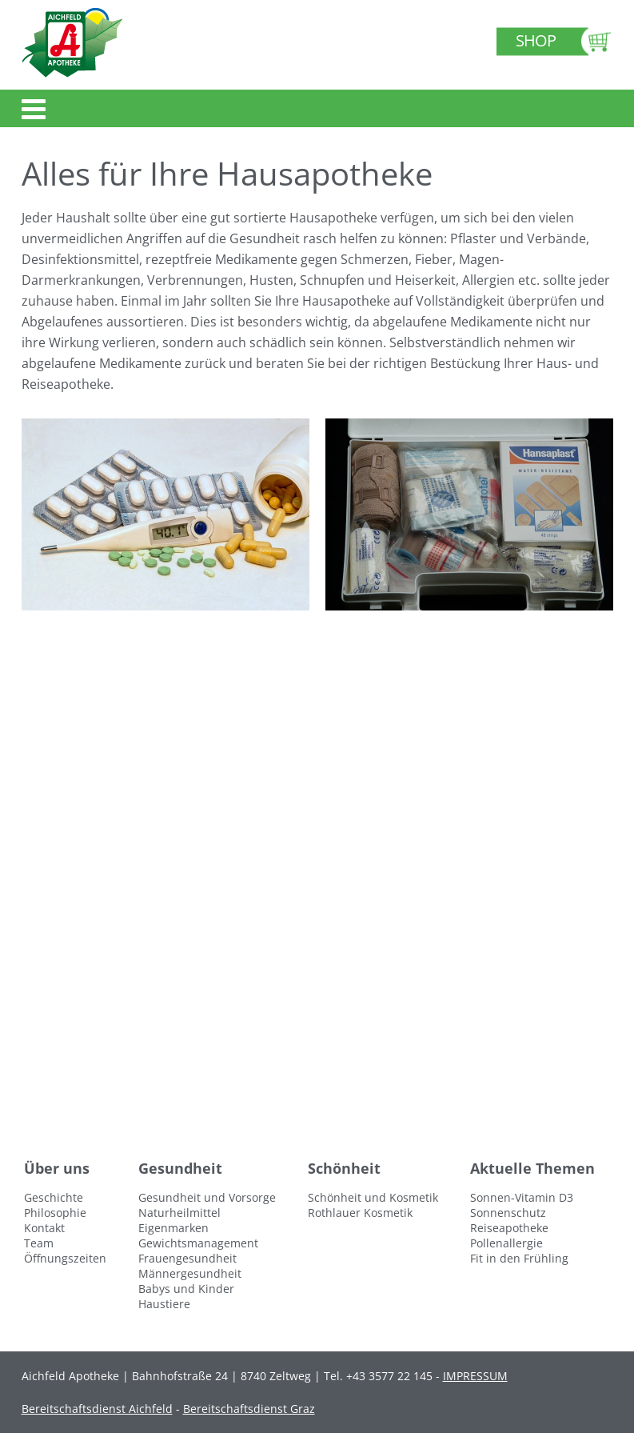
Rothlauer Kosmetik (360, 1212)
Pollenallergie (506, 1243)
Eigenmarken (173, 1227)
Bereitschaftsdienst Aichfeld (97, 1408)
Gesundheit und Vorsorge (207, 1197)
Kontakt (44, 1227)
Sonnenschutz (508, 1212)
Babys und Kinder (186, 1288)
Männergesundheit (189, 1273)
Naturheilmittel (179, 1212)
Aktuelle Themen (532, 1168)
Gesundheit (180, 1168)
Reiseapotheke (509, 1227)
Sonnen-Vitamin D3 (521, 1197)
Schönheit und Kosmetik (373, 1197)
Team (39, 1243)
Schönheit (344, 1168)
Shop (536, 40)
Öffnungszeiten (65, 1258)
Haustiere (164, 1303)
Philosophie (55, 1212)
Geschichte (53, 1197)
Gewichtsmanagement (198, 1243)
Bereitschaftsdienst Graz (249, 1408)
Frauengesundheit (187, 1258)
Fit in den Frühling (519, 1258)
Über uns (57, 1168)
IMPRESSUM (475, 1375)
